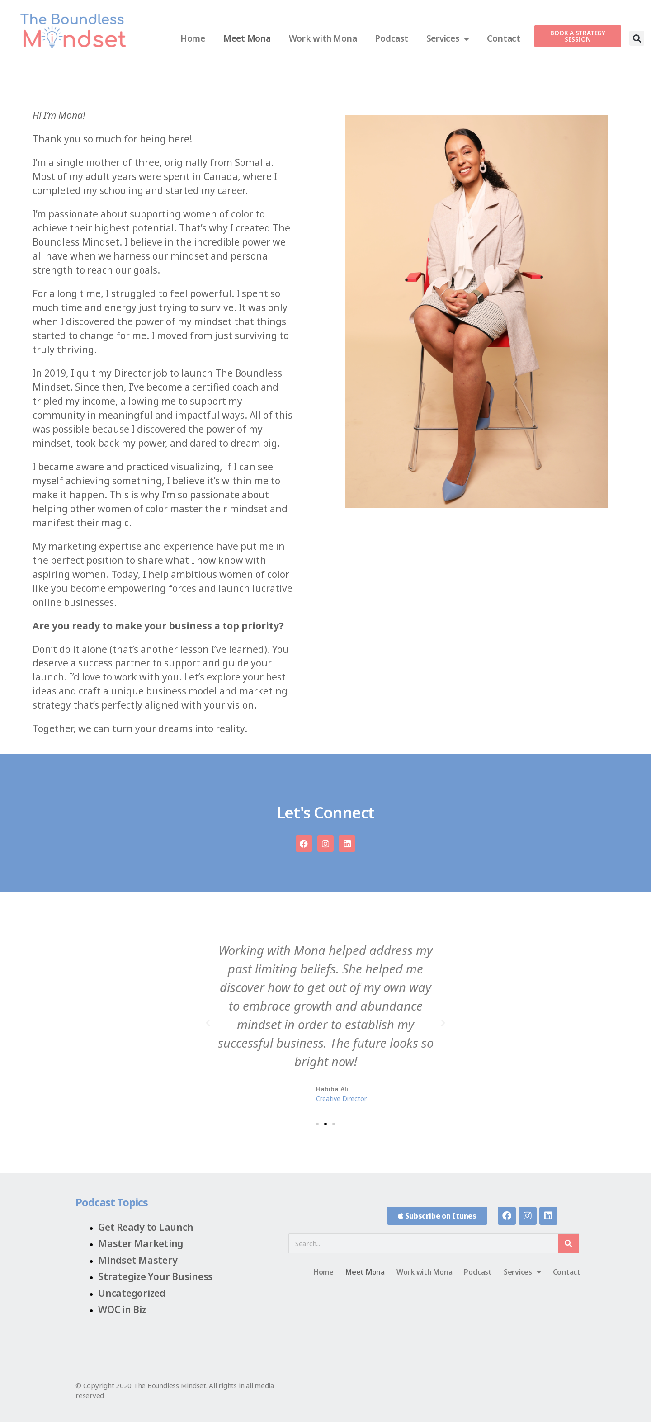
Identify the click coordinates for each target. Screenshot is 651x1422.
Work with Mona (323, 38)
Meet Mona (247, 38)
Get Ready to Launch (145, 1227)
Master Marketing (140, 1243)
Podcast (391, 38)
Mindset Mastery (137, 1260)
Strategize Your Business (155, 1276)
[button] (636, 38)
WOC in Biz (122, 1309)
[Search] (568, 1243)
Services (447, 38)
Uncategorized (131, 1293)
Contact (503, 38)
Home (192, 38)
